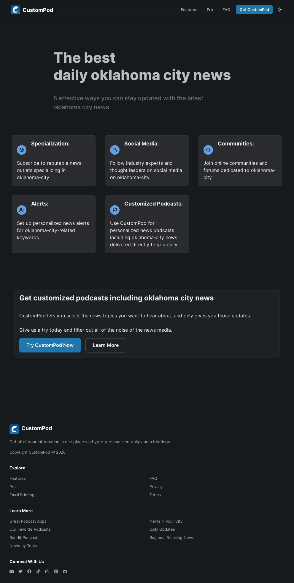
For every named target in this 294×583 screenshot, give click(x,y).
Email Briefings (22, 494)
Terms (155, 494)
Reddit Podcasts (24, 537)
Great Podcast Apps (28, 521)
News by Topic (23, 545)
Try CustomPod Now (50, 345)
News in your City (166, 521)
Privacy (156, 486)
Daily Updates (162, 529)
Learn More (106, 345)
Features (189, 9)
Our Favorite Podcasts (30, 529)
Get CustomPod (254, 9)
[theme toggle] (280, 9)
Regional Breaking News (172, 537)
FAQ (226, 9)
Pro (210, 9)
